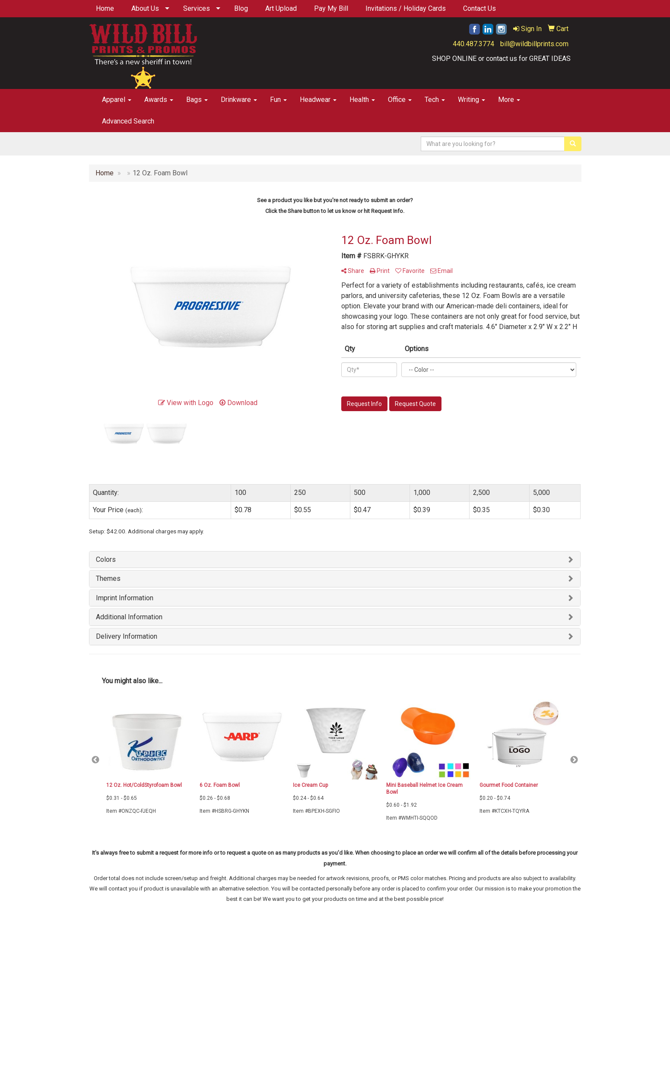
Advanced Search (128, 121)
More (509, 99)
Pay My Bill (331, 8)
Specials (268, 964)
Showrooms (272, 976)
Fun (278, 99)
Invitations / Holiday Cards (405, 8)
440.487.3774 (473, 44)
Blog (241, 8)
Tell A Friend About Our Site (130, 1002)
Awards (158, 99)
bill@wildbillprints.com (534, 44)
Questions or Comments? (127, 992)
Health (362, 99)
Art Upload (281, 8)
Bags (197, 99)
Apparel (116, 99)
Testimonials (189, 976)
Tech (435, 99)
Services (196, 8)
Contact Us (479, 8)
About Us (145, 8)
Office (400, 99)
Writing (471, 99)
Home (105, 8)
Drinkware (239, 99)
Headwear (318, 99)
